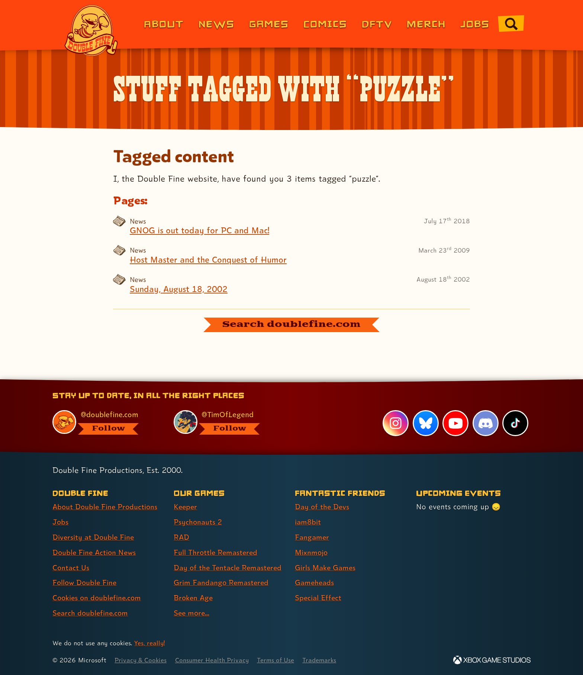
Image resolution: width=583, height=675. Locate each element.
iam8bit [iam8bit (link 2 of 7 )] (308, 522)
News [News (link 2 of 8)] (217, 23)
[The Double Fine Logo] (91, 30)
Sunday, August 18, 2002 (180, 289)
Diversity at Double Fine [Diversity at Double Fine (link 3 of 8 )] (94, 537)
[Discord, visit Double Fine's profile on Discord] (485, 423)
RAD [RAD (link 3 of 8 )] (182, 537)
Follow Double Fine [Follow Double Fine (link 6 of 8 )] (85, 583)
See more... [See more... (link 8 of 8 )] (192, 613)
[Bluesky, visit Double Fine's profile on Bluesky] (425, 423)
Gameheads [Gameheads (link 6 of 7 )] (315, 583)
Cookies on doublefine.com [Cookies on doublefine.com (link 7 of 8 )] (98, 598)
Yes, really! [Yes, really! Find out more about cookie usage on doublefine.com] (149, 643)
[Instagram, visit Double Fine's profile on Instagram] (396, 423)
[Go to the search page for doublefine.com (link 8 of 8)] (511, 23)
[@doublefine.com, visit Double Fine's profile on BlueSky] (104, 422)
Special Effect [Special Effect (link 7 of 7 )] (319, 598)
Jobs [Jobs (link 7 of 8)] (475, 23)
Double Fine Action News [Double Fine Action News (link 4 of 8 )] (95, 552)
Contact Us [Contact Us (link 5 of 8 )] (71, 568)
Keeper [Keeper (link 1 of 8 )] (186, 507)
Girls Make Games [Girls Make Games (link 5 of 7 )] (326, 568)
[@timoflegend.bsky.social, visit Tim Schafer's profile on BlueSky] (226, 422)
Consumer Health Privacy (214, 660)
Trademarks (323, 660)
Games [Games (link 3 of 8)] (269, 23)
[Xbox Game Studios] (492, 660)
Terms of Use (279, 660)
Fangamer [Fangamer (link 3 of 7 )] (312, 537)
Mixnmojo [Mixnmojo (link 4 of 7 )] (312, 552)
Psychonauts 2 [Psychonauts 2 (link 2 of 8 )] (198, 522)
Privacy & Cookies (141, 660)
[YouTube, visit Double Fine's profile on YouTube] (455, 423)
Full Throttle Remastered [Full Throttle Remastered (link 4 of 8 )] (217, 552)
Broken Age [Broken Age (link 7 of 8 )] (194, 598)
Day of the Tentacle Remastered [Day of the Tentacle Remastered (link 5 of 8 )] (229, 568)
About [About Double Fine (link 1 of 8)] (164, 23)
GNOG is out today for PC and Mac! (201, 231)
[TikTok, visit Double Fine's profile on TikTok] (515, 423)
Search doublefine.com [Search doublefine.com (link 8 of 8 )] (91, 613)
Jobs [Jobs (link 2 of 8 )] (60, 522)
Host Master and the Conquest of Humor (210, 260)
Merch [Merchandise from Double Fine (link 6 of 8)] (426, 23)
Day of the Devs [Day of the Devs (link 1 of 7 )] (323, 507)
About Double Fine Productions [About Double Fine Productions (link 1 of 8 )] (106, 507)
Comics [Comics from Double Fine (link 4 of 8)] (325, 23)
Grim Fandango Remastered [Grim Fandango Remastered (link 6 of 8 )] (222, 583)
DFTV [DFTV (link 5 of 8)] (377, 23)
